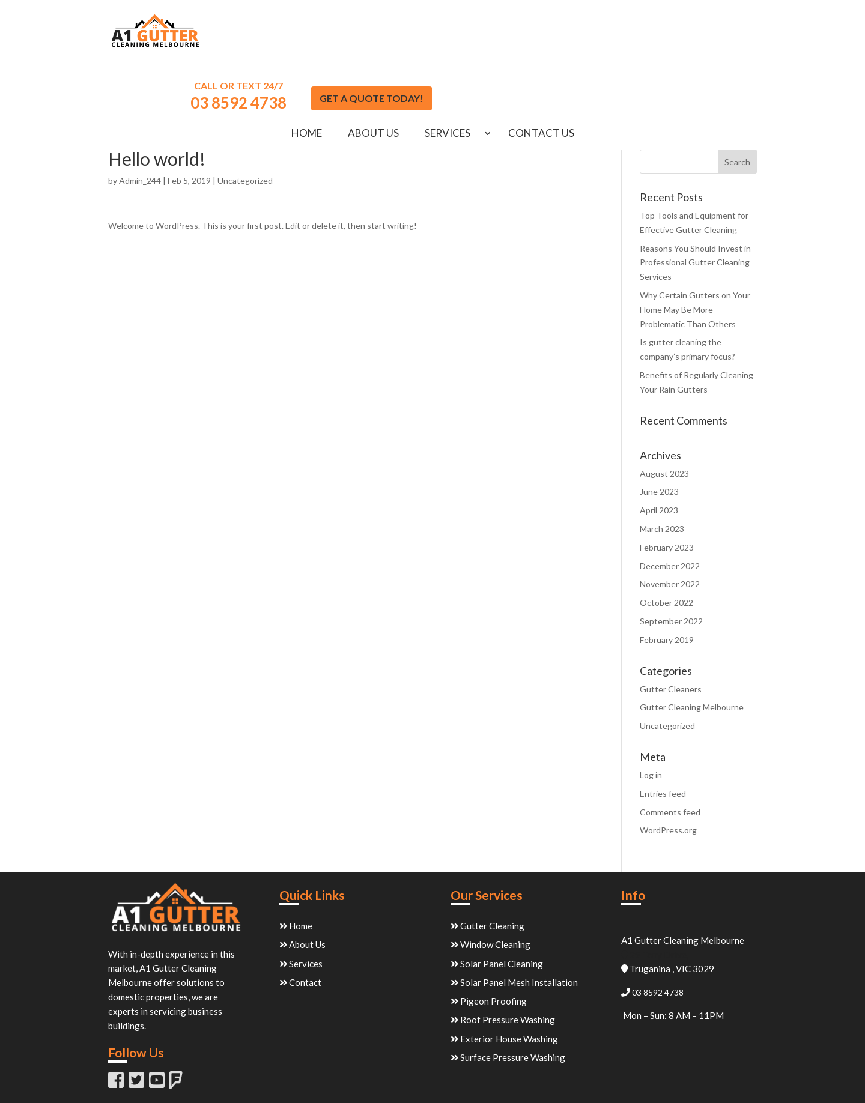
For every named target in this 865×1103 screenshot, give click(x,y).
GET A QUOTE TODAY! (696, 38)
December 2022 (670, 506)
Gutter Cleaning (487, 865)
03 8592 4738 (563, 42)
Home (306, 74)
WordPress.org (668, 770)
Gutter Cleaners (671, 629)
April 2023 (659, 450)
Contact (300, 922)
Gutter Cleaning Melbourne (692, 647)
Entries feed (663, 733)
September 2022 (671, 561)
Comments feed (670, 752)
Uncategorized (245, 120)
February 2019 (667, 580)
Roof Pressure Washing (503, 959)
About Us (373, 74)
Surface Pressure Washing (508, 997)
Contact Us (541, 74)
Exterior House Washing (504, 978)
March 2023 (662, 469)
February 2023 (667, 487)
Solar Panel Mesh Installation (514, 922)
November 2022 (670, 524)
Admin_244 (140, 120)
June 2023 (659, 431)
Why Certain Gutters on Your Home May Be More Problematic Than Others (695, 249)
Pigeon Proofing (489, 940)
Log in (651, 715)
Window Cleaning (490, 884)
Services (447, 74)
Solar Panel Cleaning (497, 903)
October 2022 (666, 542)
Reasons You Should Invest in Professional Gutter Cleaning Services (695, 202)
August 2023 (664, 413)
